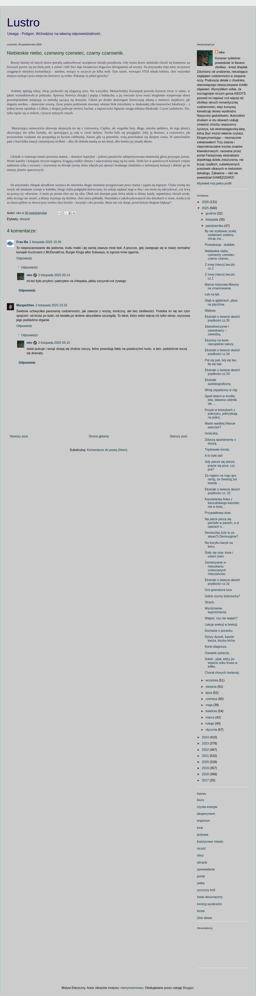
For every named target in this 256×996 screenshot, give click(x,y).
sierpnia (211, 686)
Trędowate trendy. (217, 449)
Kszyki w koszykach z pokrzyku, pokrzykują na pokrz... (221, 413)
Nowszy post (19, 436)
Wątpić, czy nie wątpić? (221, 618)
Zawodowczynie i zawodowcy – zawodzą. (217, 330)
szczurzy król (206, 890)
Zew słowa (204, 918)
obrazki (25, 219)
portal (201, 876)
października (215, 225)
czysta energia (207, 807)
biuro (200, 800)
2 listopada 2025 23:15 (51, 305)
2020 (206, 762)
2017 (206, 780)
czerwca (212, 699)
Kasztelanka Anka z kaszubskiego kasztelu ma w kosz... (222, 503)
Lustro (23, 22)
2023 (206, 743)
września (212, 680)
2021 (206, 755)
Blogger (188, 987)
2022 (206, 749)
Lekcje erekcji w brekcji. (221, 624)
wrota (201, 911)
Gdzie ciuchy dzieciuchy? (222, 596)
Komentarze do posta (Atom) (107, 450)
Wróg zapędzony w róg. (221, 390)
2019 (206, 768)
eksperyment (206, 813)
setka (200, 883)
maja (209, 705)
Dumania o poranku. (219, 630)
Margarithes (25, 305)
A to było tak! (214, 455)
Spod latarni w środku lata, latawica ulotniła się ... (221, 399)
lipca (209, 692)
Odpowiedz (24, 258)
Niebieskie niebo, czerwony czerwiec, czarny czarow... (220, 254)
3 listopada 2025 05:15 (54, 342)
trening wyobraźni (209, 904)
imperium (203, 820)
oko (29, 275)
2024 (206, 737)
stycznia (212, 729)
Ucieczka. (211, 433)
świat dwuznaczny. (210, 897)
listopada (212, 219)
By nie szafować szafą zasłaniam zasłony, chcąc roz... (220, 234)
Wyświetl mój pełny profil (214, 183)
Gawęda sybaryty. (217, 653)
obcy (200, 855)
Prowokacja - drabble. (220, 244)
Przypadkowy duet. (218, 512)
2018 (206, 774)
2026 (206, 202)
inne (200, 827)
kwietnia (212, 711)
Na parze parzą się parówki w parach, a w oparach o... (222, 522)
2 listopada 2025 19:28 (45, 242)
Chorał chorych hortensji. (222, 672)
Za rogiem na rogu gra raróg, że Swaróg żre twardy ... (221, 479)
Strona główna (99, 436)
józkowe (202, 834)
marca (210, 717)
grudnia (211, 213)
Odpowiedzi (29, 267)
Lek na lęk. (212, 294)
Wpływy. (210, 310)
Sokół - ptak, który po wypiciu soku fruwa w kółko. (221, 662)
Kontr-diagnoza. (216, 646)
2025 (206, 208)
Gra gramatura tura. (219, 590)
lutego (210, 723)
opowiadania (206, 869)
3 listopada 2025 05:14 (54, 275)
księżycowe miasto (210, 841)
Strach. (210, 602)
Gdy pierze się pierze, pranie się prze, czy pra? (220, 465)
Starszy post (178, 436)
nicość (201, 848)
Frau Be (22, 242)
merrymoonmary (132, 987)
